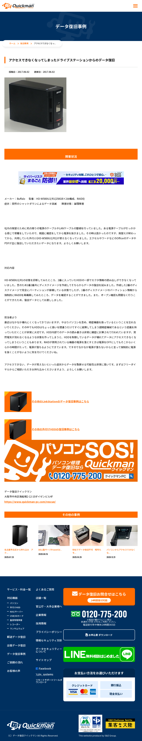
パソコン (14, 603)
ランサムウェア (17, 628)
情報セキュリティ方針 (49, 640)
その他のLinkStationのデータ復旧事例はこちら (60, 401)
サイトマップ (44, 660)
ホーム (12, 43)
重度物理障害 (16, 620)
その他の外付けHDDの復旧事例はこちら (56, 429)
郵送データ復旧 (16, 637)
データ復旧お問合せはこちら (99, 597)
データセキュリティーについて (49, 650)
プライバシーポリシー (49, 632)
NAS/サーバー (16, 611)
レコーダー (15, 624)
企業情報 (41, 615)
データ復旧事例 (16, 654)
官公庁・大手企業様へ (49, 606)
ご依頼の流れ (15, 662)
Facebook (43, 668)
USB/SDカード (17, 615)
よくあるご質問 (45, 589)
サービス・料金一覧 (19, 589)
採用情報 (41, 623)
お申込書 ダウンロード (99, 635)
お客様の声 (13, 671)
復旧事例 (24, 43)
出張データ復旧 (16, 645)
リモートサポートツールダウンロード (49, 681)
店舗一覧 (41, 598)
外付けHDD (15, 607)
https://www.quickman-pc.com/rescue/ (30, 502)
